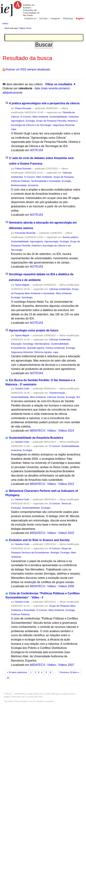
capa (13, 129)
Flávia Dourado (23, 108)
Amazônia (33, 185)
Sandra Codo (22, 388)
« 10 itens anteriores (17, 672)
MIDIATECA (37, 430)
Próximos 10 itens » (69, 672)
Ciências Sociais (56, 397)
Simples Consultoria (45, 701)
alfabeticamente (12, 92)
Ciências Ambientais (60, 289)
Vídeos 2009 (66, 586)
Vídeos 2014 (66, 430)
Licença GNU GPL (35, 697)
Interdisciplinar (42, 343)
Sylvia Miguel (22, 284)
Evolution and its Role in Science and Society (39, 540)
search (80, 23)
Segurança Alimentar (64, 125)
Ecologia (30, 120)
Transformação (57, 392)
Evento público (70, 237)
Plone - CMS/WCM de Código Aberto (23, 694)
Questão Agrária (35, 348)
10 (8, 678)
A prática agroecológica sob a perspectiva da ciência (44, 103)
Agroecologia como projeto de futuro (33, 330)
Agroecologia (51, 241)
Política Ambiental (55, 348)
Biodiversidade (19, 185)
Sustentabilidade (58, 116)
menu (5, 23)
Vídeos (51, 430)
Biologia (55, 552)
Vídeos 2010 (66, 532)
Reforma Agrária (43, 352)
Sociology (28, 343)
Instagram (55, 18)
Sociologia (26, 297)
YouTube (43, 18)
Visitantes (74, 116)
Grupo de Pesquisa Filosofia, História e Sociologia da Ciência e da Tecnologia (45, 245)
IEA (78, 397)
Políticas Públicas (20, 614)
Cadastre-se (30, 18)
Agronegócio (17, 120)
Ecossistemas (18, 348)
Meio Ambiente (40, 116)
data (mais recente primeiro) (52, 88)
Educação (16, 343)
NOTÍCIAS (36, 150)
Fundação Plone (67, 694)
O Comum (25, 116)
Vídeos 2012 (66, 483)
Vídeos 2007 (66, 664)
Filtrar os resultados (58, 84)
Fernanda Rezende (25, 233)
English (80, 18)
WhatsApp (68, 18)
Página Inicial (25, 28)
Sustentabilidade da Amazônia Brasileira (36, 437)
